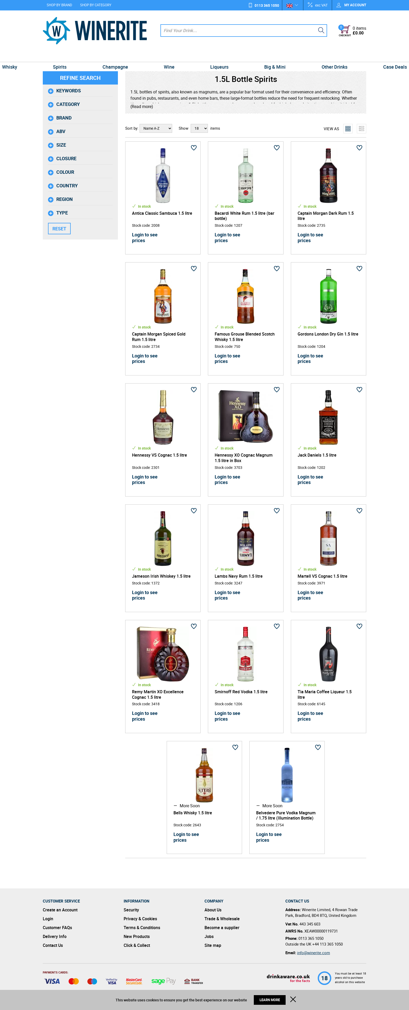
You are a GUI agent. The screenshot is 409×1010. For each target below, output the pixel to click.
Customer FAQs (57, 927)
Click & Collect (137, 945)
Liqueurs (213, 56)
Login (48, 919)
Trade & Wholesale (222, 919)
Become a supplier (221, 927)
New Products (137, 936)
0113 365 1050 (267, 5)
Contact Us (53, 945)
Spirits (90, 56)
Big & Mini (256, 56)
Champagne (133, 56)
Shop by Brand (59, 5)
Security (131, 910)
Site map (212, 945)
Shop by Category (95, 5)
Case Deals (352, 56)
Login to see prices (145, 237)
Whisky (52, 56)
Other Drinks (304, 56)
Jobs (209, 936)
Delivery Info (55, 936)
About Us (212, 910)
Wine (175, 56)
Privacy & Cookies (140, 919)
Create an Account (60, 910)
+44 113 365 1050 (327, 944)
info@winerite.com (313, 952)
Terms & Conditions (142, 927)
